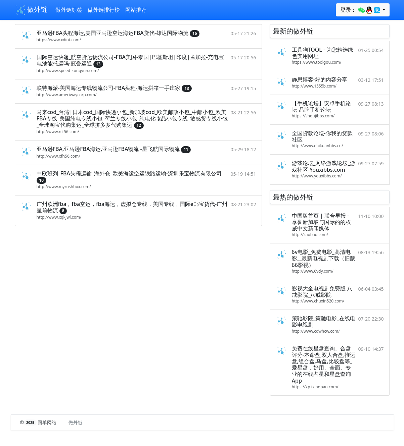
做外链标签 (68, 9)
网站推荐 (136, 9)
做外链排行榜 (104, 9)
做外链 (31, 10)
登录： (360, 10)
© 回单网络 (39, 422)
